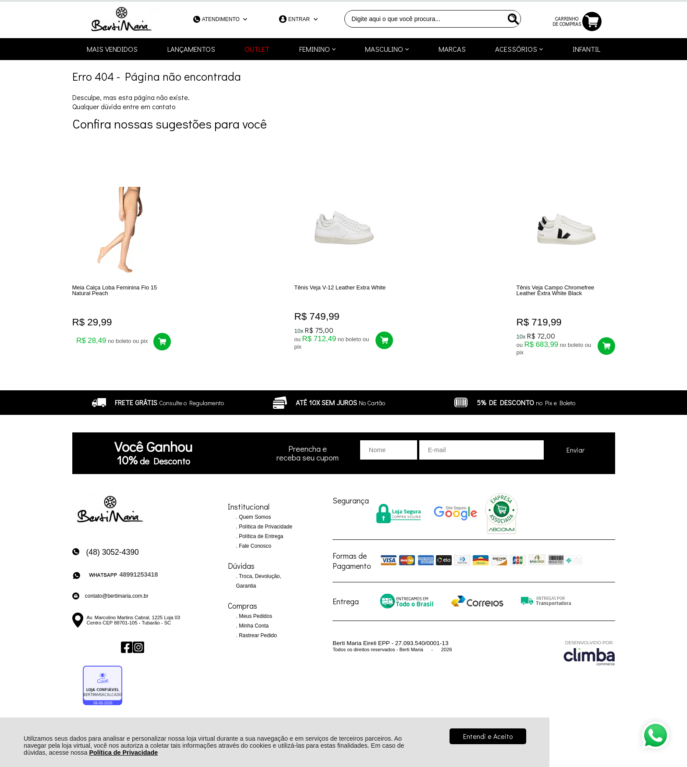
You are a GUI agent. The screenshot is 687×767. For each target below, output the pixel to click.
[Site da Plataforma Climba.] (589, 653)
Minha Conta (253, 626)
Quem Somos (254, 517)
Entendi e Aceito (488, 736)
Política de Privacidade (123, 752)
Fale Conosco (254, 546)
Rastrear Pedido (257, 636)
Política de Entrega (260, 537)
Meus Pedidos (254, 617)
